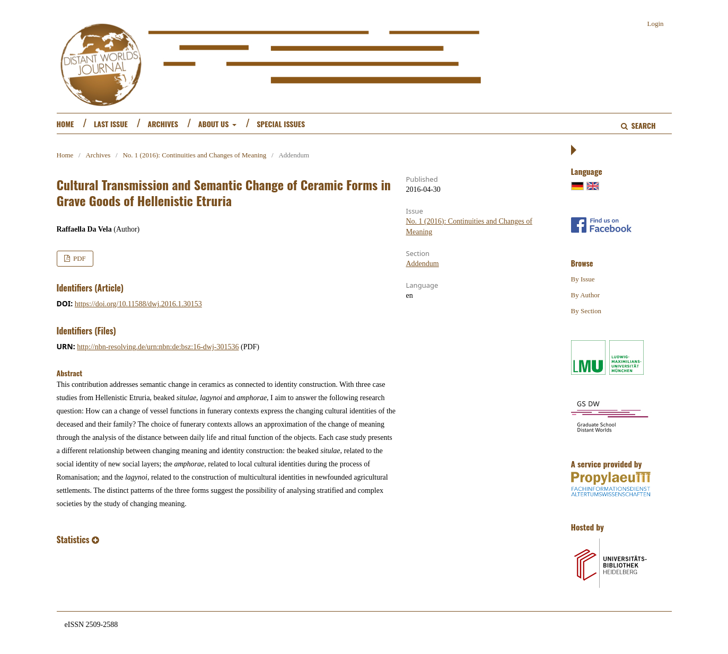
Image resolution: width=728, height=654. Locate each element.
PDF (79, 258)
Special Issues (281, 123)
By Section (586, 311)
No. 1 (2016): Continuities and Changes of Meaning (194, 155)
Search (642, 125)
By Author (585, 295)
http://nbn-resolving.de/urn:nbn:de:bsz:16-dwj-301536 (158, 347)
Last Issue (111, 123)
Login (655, 24)
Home (65, 123)
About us (214, 123)
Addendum (422, 264)
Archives (163, 123)
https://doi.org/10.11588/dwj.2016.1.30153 (138, 304)
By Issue (583, 279)
